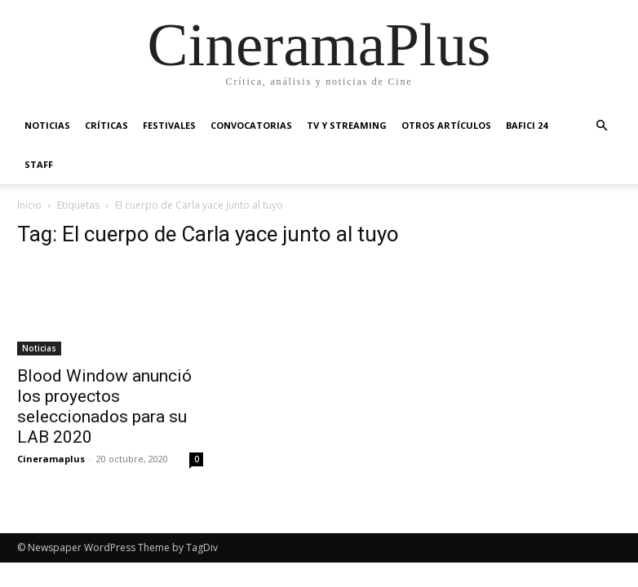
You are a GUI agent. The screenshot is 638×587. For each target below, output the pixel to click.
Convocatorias (251, 125)
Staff (38, 164)
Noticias (47, 125)
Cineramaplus (51, 458)
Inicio (29, 205)
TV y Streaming (347, 125)
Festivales (169, 125)
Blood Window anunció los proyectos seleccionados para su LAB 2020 (104, 406)
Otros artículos (446, 125)
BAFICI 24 (526, 125)
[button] (601, 126)
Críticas (106, 125)
